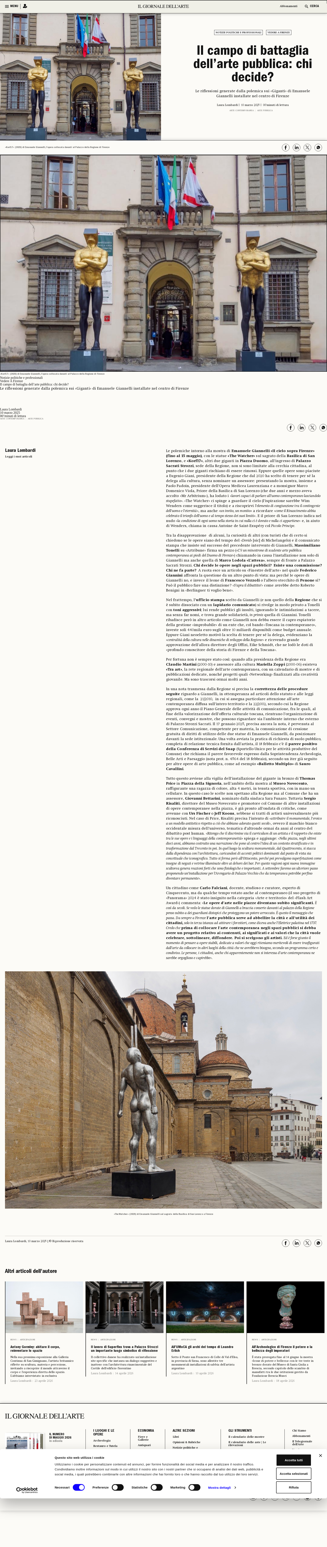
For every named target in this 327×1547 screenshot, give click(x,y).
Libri (173, 1449)
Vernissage (300, 1464)
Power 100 (234, 1476)
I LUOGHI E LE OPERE (103, 1445)
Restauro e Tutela (102, 1461)
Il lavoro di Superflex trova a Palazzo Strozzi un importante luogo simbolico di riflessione (124, 1359)
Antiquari (141, 1458)
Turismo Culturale (101, 1479)
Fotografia (177, 1470)
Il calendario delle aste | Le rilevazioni (248, 1457)
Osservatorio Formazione (246, 1482)
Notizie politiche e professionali (238, 32)
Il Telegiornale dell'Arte (303, 1456)
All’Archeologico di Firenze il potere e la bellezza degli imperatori (284, 1356)
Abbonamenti (286, 6)
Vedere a (176, 1476)
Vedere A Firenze (279, 32)
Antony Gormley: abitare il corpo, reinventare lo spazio (44, 1356)
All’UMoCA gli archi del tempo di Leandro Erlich (202, 1352)
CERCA (314, 6)
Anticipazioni (27, 1340)
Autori (231, 1464)
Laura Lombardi (20, 1393)
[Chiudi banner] (320, 1501)
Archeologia (103, 1453)
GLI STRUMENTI (237, 1443)
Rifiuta (282, 1533)
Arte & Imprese (141, 1472)
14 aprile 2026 (124, 1392)
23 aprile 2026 (44, 1393)
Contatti (297, 1475)
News (13, 1340)
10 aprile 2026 (205, 1379)
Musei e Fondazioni (102, 1470)
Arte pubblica (265, 110)
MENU (14, 6)
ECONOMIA (142, 1443)
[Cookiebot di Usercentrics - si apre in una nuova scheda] (27, 1539)
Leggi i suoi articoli (18, 456)
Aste (137, 1464)
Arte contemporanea (241, 110)
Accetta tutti (282, 1506)
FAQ (294, 1487)
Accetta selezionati (281, 1520)
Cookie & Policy (303, 1481)
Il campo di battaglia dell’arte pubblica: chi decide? (252, 65)
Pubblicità (299, 1470)
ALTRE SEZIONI (180, 1443)
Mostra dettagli (219, 1539)
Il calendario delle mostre (247, 1449)
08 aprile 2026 (285, 1393)
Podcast (232, 1470)
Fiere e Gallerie (140, 1451)
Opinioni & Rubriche (186, 1455)
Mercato (141, 1479)
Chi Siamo (299, 1443)
